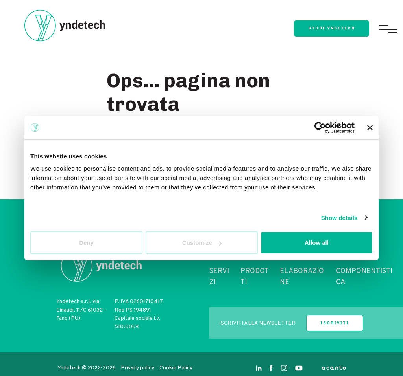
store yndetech (331, 28)
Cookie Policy (175, 368)
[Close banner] (370, 127)
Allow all (317, 242)
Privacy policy (138, 368)
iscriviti (334, 323)
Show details (339, 217)
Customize (202, 242)
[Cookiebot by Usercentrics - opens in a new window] (320, 127)
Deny (86, 242)
